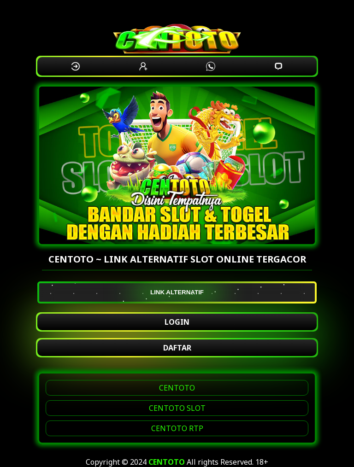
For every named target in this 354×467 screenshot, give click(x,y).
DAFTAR (177, 348)
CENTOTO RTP (177, 428)
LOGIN (177, 322)
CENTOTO (177, 388)
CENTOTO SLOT (177, 408)
